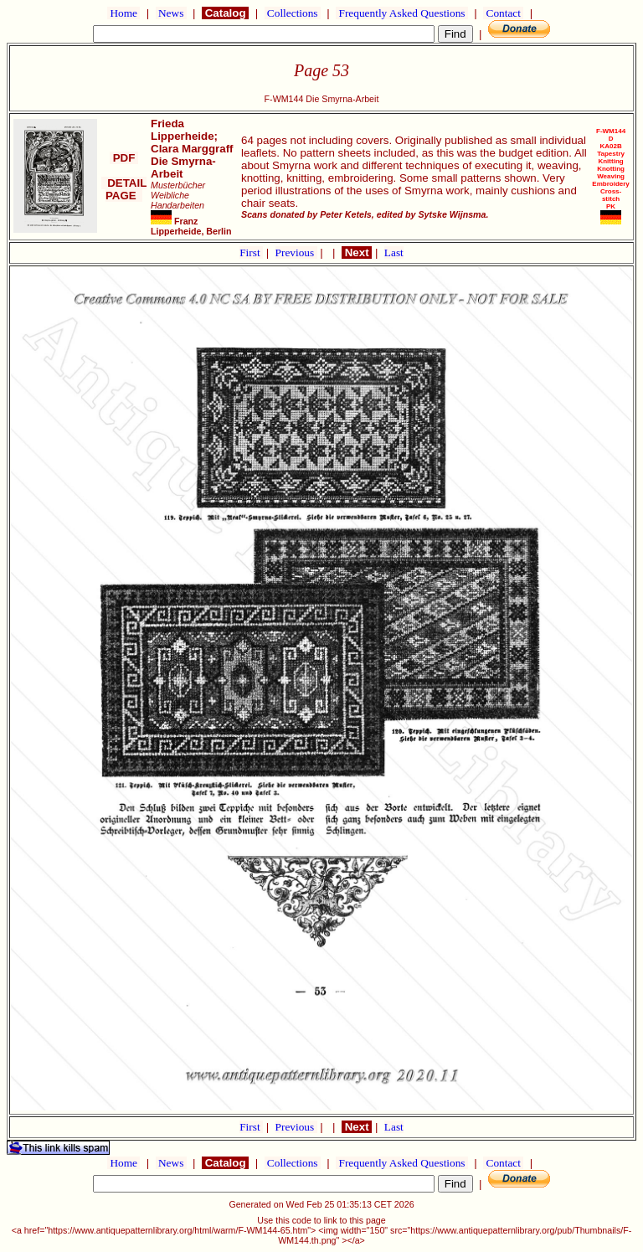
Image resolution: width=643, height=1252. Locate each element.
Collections (293, 13)
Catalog (225, 13)
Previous (296, 252)
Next (357, 252)
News (171, 13)
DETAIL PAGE (124, 189)
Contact (503, 13)
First (251, 252)
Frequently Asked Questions (402, 13)
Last (394, 252)
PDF (124, 158)
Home (123, 13)
